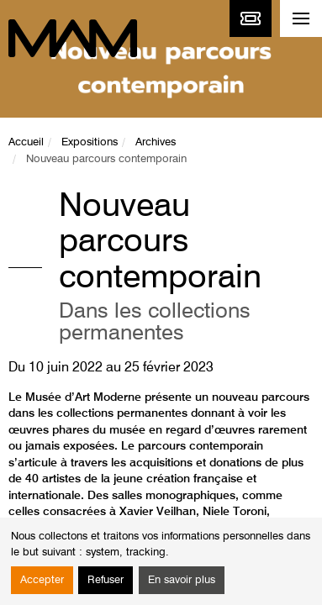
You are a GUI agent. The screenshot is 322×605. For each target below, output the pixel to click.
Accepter (42, 580)
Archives (155, 142)
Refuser (105, 580)
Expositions (89, 142)
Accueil (26, 142)
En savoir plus (181, 580)
